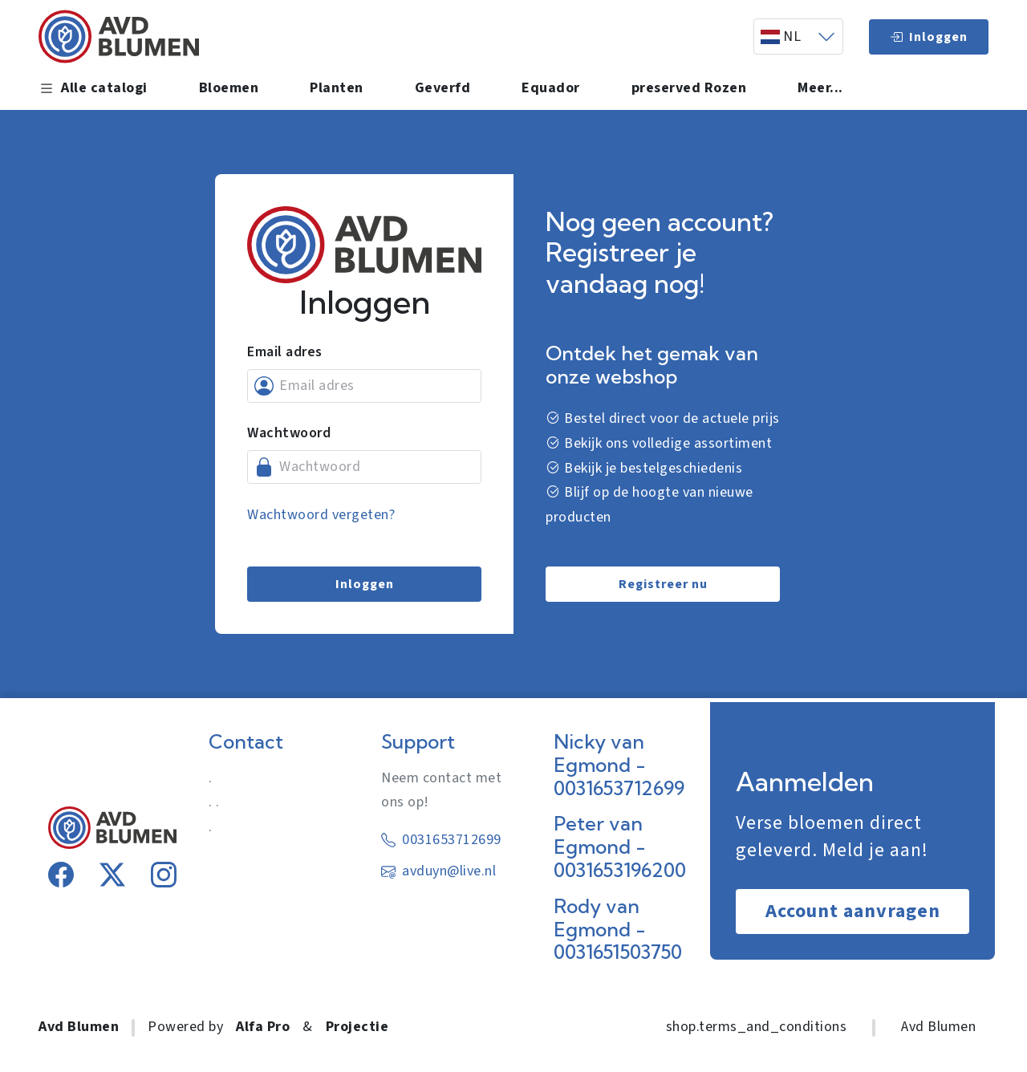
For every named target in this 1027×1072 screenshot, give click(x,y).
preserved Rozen (689, 88)
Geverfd (443, 88)
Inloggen (929, 37)
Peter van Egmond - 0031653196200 (620, 846)
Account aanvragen (852, 911)
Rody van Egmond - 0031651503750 (618, 929)
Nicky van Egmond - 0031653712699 (619, 764)
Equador (551, 88)
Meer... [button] (820, 88)
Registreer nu (663, 584)
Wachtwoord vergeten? (321, 515)
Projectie (357, 1027)
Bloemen (229, 88)
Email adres (285, 352)
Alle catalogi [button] (93, 88)
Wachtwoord (289, 433)
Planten (336, 88)
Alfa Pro (263, 1027)
